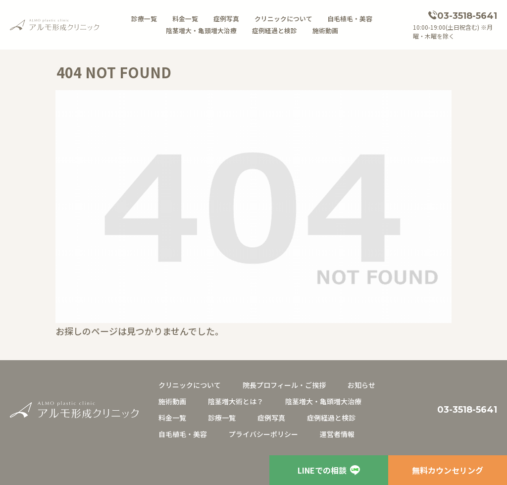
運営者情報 (337, 434)
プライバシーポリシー (263, 434)
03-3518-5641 (467, 15)
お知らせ (361, 385)
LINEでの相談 (329, 470)
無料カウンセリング (447, 470)
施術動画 (325, 30)
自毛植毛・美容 (349, 18)
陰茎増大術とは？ (235, 401)
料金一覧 (185, 18)
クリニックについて (283, 18)
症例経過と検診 (274, 30)
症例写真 (226, 18)
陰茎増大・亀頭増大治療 (201, 30)
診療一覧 (144, 18)
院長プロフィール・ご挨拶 (284, 385)
